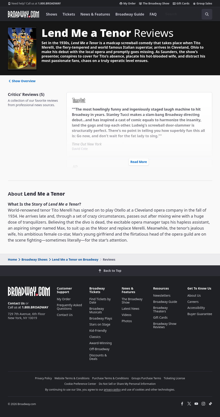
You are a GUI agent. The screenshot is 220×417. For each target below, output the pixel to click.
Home (12, 259)
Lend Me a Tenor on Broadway (73, 259)
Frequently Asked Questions (69, 307)
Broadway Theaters (160, 309)
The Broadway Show (154, 3)
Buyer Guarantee (199, 314)
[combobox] (187, 14)
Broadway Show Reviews (164, 325)
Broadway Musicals (96, 310)
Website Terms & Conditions (72, 378)
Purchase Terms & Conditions (110, 378)
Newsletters (161, 295)
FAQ (153, 14)
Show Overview (22, 81)
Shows (51, 14)
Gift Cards (181, 3)
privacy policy (112, 389)
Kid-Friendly (98, 330)
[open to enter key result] (207, 14)
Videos (126, 315)
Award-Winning (100, 343)
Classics (95, 337)
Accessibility (196, 308)
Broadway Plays (100, 318)
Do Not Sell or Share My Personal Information (127, 384)
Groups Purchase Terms (146, 378)
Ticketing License (174, 378)
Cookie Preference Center (80, 384)
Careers (193, 302)
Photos (127, 321)
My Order (128, 3)
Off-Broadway (99, 349)
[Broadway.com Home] (23, 14)
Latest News (130, 308)
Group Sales (202, 3)
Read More (138, 162)
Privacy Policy (43, 378)
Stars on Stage (99, 324)
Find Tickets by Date (100, 301)
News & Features (95, 14)
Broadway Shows (33, 259)
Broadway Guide (129, 14)
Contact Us (16, 303)
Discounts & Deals (98, 357)
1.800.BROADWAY (34, 3)
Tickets (68, 14)
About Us (194, 295)
